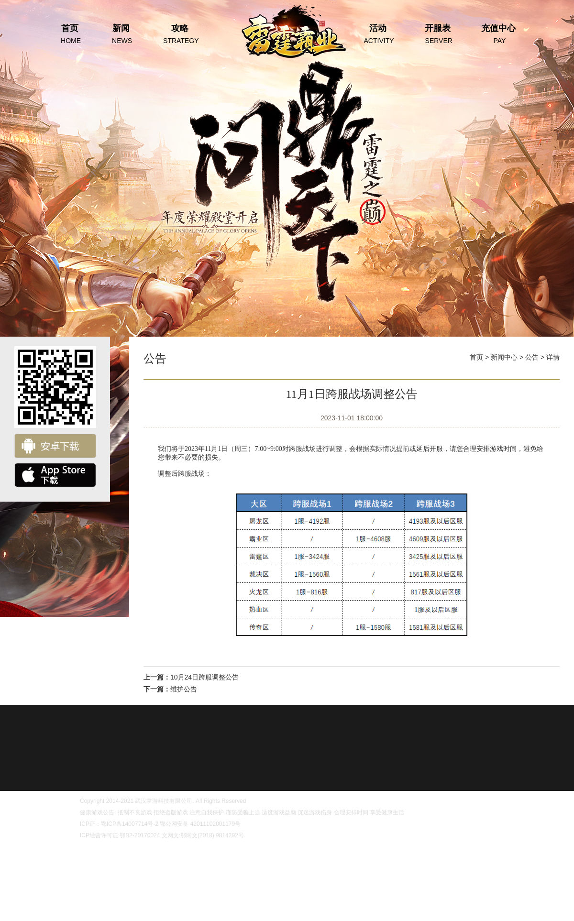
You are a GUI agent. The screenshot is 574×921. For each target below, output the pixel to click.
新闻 (121, 34)
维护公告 (183, 689)
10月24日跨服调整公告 (204, 677)
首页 (69, 34)
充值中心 (498, 34)
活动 (378, 34)
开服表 (438, 34)
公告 (532, 357)
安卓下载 (55, 446)
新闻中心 (504, 357)
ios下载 (55, 475)
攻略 (180, 34)
